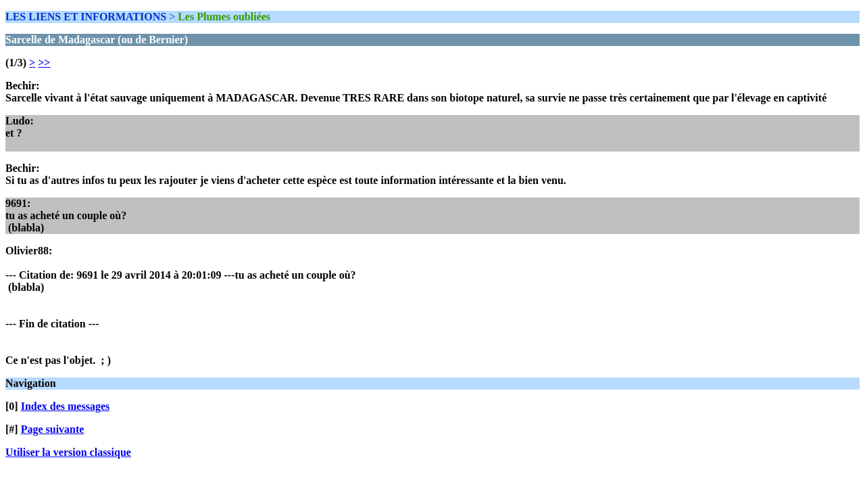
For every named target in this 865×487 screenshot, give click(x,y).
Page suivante (52, 429)
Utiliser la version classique (68, 452)
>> (44, 62)
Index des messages (65, 406)
